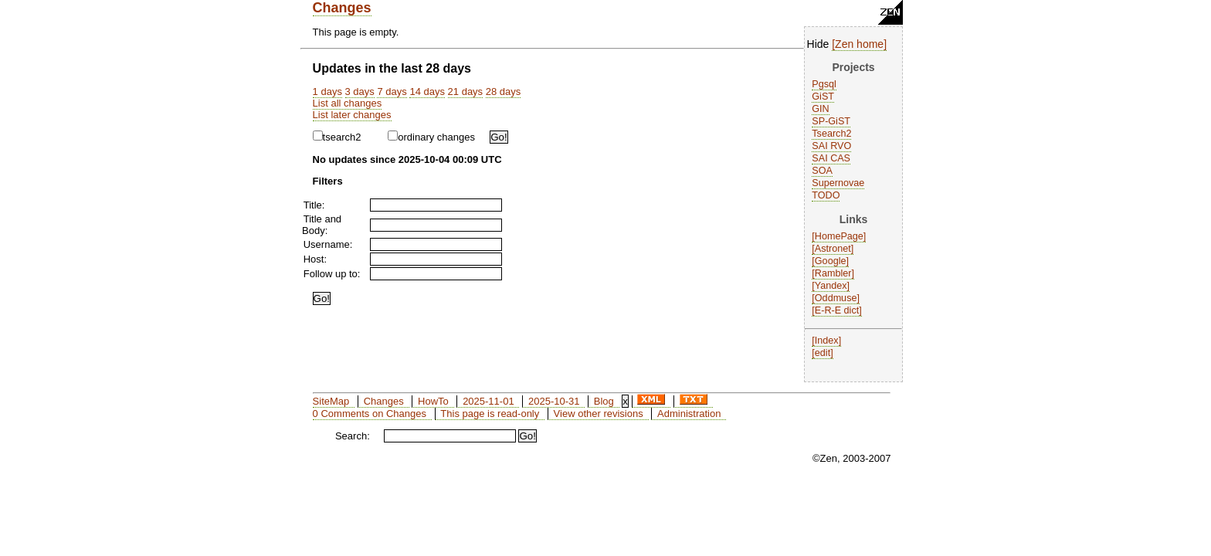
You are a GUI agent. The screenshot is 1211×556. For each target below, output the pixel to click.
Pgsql (824, 84)
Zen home (859, 44)
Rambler (833, 273)
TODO (826, 195)
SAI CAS (831, 158)
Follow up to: (332, 274)
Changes (342, 7)
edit (822, 353)
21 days (465, 91)
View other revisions (598, 413)
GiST (823, 96)
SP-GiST (831, 121)
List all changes (347, 103)
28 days (503, 91)
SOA (822, 170)
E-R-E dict (837, 310)
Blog (604, 401)
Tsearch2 (831, 133)
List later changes (352, 114)
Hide (818, 44)
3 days (360, 91)
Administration (689, 413)
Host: (315, 259)
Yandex (831, 285)
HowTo (433, 401)
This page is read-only (489, 413)
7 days (391, 91)
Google (830, 261)
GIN (820, 108)
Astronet (833, 248)
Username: (328, 244)
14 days (427, 91)
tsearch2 (337, 137)
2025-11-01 (488, 401)
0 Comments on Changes (369, 413)
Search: (352, 436)
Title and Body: (321, 224)
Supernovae (838, 183)
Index (827, 340)
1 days (327, 91)
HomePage (839, 236)
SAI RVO (831, 146)
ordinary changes (431, 137)
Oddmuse (836, 298)
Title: (314, 205)
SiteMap (331, 401)
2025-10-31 (554, 401)
